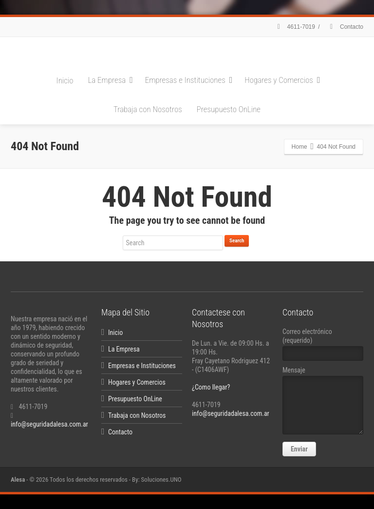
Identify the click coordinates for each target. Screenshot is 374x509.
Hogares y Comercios (282, 80)
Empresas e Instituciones (189, 80)
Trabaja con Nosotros (147, 109)
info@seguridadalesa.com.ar (49, 424)
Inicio (65, 80)
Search (236, 240)
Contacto (345, 26)
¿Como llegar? (211, 387)
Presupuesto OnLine (229, 109)
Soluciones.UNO (161, 479)
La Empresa (110, 80)
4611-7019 (294, 26)
